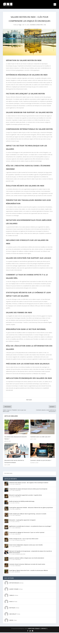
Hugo (20, 25)
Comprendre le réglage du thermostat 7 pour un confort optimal (26, 533)
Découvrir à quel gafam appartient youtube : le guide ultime (25, 495)
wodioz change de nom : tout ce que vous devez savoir (23, 539)
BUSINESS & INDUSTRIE (36, 25)
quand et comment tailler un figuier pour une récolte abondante (26, 558)
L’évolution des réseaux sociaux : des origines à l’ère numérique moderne (28, 483)
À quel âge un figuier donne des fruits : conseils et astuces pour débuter (28, 571)
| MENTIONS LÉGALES (33, 629)
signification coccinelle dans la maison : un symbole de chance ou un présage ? (30, 527)
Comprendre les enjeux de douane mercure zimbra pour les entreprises (28, 489)
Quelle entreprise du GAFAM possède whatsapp (21, 502)
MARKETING (18, 484)
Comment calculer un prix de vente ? (40, 461)
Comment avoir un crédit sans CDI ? (40, 437)
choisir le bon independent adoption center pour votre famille (26, 545)
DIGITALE (17, 503)
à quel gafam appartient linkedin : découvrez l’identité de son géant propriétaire (31, 508)
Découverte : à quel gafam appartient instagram (22, 520)
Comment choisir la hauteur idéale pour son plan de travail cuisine (27, 565)
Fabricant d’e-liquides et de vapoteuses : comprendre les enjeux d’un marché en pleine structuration (30, 552)
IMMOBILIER (18, 516)
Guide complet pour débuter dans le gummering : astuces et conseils (27, 514)
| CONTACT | (43, 629)
